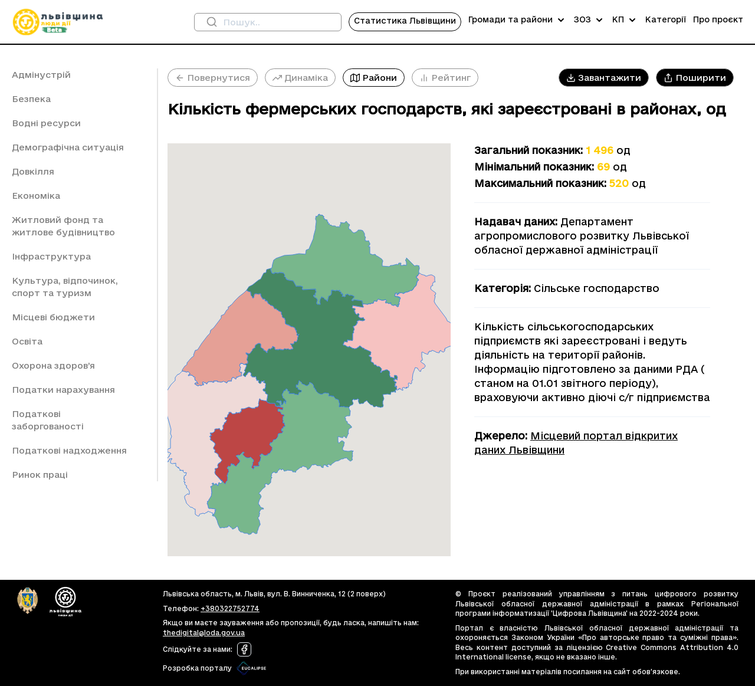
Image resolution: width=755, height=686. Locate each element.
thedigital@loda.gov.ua (204, 632)
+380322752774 (230, 608)
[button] (604, 77)
